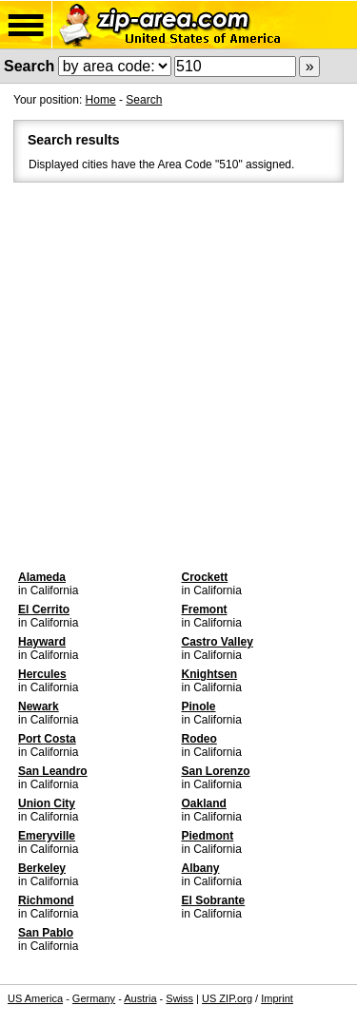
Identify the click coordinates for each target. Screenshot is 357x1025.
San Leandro (53, 771)
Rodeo (199, 738)
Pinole (199, 706)
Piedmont (208, 835)
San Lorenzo (216, 771)
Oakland (204, 803)
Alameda (42, 577)
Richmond (46, 900)
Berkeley (42, 868)
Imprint (277, 998)
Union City (46, 803)
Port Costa (47, 738)
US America (35, 998)
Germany (93, 998)
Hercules (42, 674)
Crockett (205, 577)
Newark (38, 706)
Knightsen (210, 674)
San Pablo (45, 932)
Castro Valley (217, 641)
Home (101, 99)
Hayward (42, 641)
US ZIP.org (227, 998)
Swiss (179, 998)
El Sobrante (214, 900)
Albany (201, 868)
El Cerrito (43, 609)
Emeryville (46, 835)
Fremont (205, 609)
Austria (140, 998)
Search (144, 99)
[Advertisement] (178, 374)
